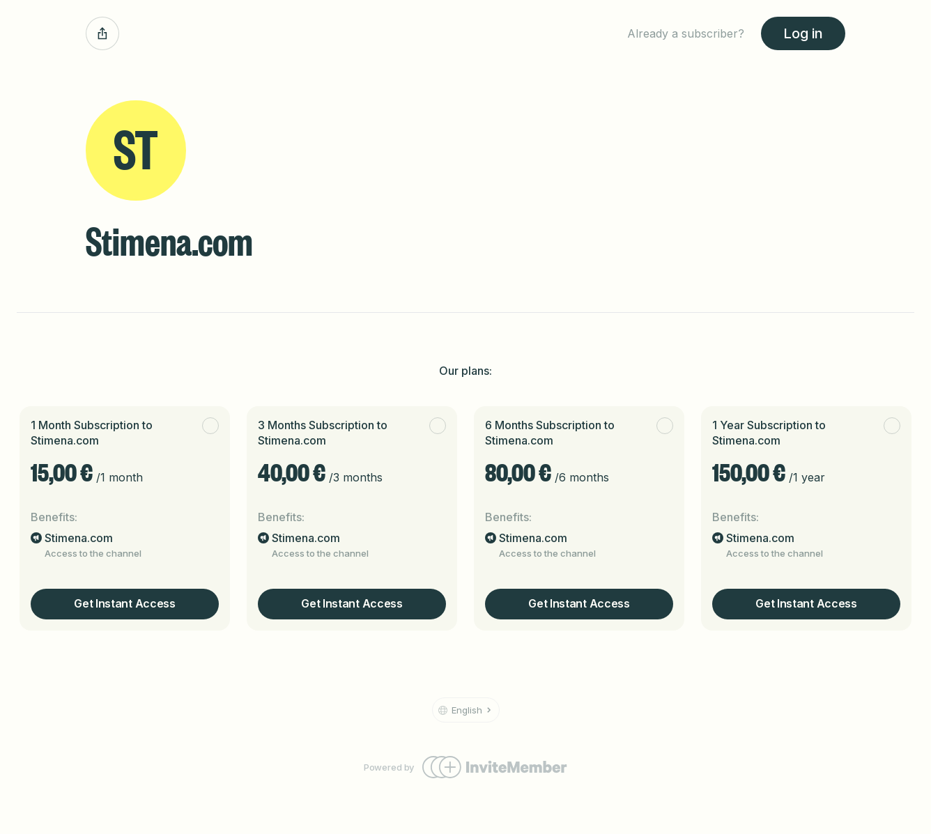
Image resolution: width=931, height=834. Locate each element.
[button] (466, 710)
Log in (803, 33)
